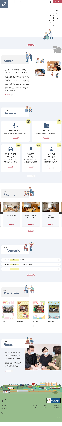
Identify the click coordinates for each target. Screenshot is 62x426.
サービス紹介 (35, 418)
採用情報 (45, 418)
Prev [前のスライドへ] (1, 218)
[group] (22, 24)
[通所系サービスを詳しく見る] (16, 142)
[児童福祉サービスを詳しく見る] (31, 171)
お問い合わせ (46, 420)
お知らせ (34, 423)
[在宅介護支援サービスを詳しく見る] (11, 171)
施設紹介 (34, 420)
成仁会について (35, 416)
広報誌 (45, 416)
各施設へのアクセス (4, 419)
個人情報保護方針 (57, 416)
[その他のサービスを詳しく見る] (51, 172)
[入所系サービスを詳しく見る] (46, 142)
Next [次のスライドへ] (60, 218)
